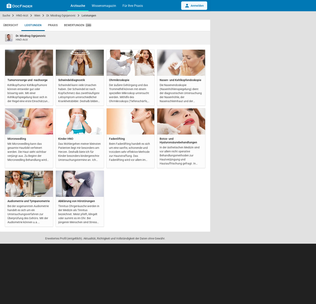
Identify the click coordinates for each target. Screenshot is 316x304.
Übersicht (10, 25)
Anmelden (194, 5)
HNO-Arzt (22, 15)
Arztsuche (78, 6)
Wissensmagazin (104, 6)
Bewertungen (78, 25)
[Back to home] (19, 6)
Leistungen (89, 15)
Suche (6, 15)
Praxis (53, 25)
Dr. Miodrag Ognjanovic (61, 15)
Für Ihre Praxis (133, 6)
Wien (37, 15)
